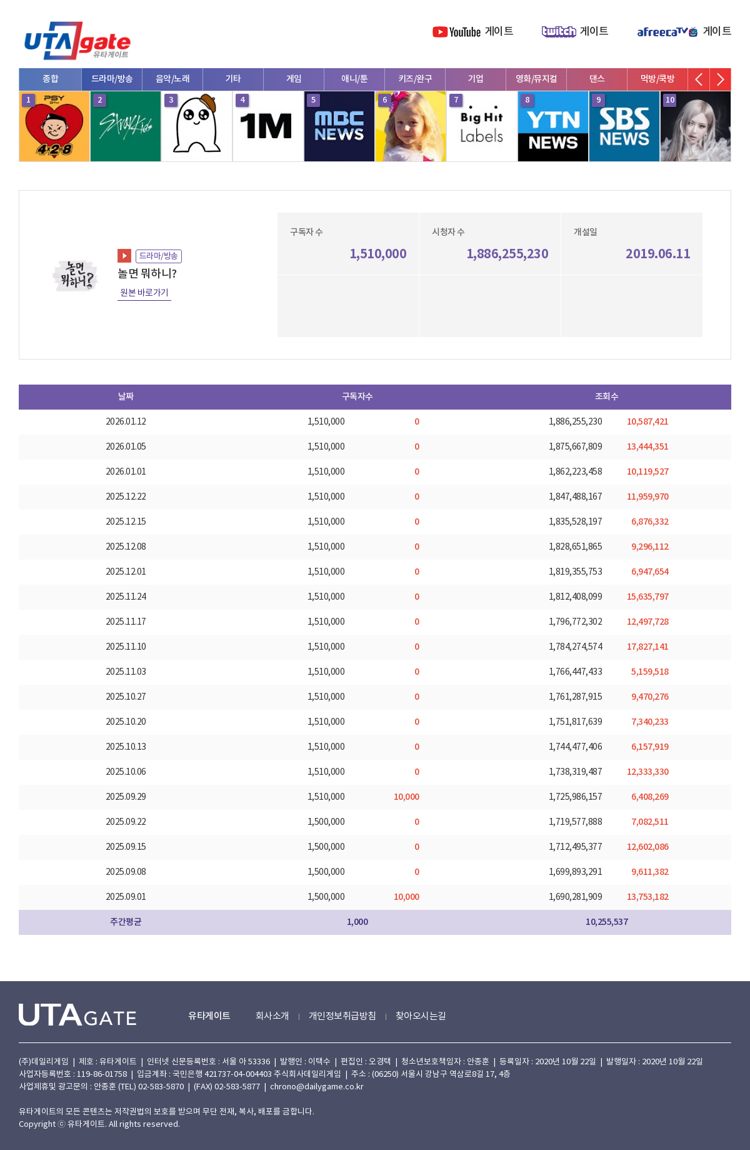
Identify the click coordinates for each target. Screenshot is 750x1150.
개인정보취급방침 (342, 1016)
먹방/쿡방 (658, 79)
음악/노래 (173, 79)
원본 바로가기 (144, 293)
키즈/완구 (415, 79)
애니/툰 (354, 79)
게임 (294, 79)
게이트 (499, 32)
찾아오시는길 (421, 1016)
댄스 (597, 79)
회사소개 (272, 1016)
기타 (233, 79)
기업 (476, 79)
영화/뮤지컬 (537, 79)
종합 (50, 79)
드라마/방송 (112, 79)
